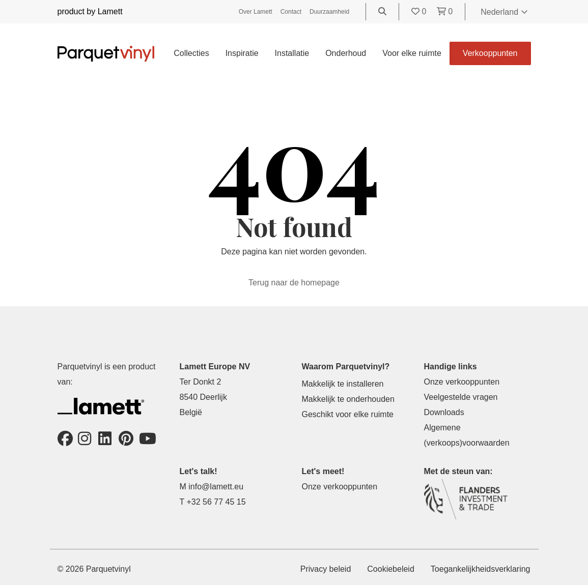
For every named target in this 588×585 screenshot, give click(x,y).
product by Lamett (90, 11)
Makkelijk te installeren (343, 383)
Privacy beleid (325, 569)
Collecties (191, 53)
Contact (291, 11)
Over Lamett (255, 11)
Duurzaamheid (329, 11)
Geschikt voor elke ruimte (348, 414)
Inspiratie (242, 53)
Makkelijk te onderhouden (348, 399)
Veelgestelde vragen (461, 397)
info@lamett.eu (215, 486)
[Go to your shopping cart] (445, 11)
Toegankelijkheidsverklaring (480, 569)
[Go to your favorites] (420, 11)
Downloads (444, 412)
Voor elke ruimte (411, 53)
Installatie (292, 53)
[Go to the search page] (382, 11)
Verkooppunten (490, 53)
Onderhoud (345, 53)
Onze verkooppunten (462, 381)
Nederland (504, 12)
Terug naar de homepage (294, 282)
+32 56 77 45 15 (215, 502)
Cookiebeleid (390, 569)
